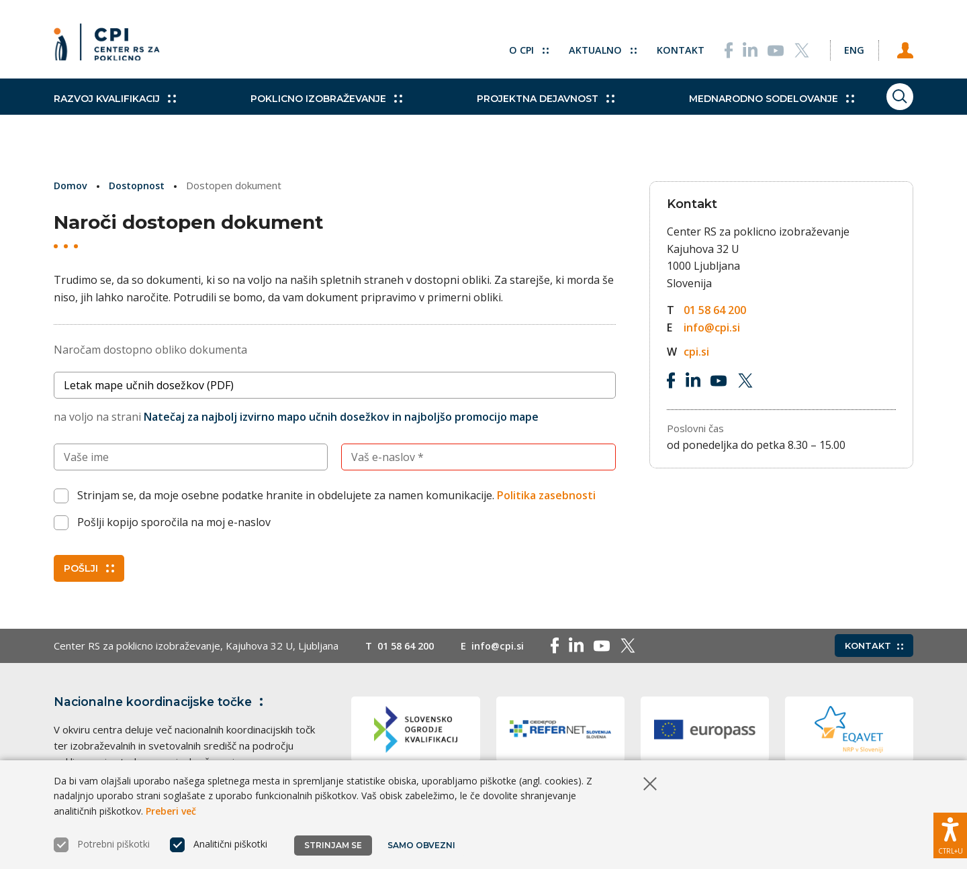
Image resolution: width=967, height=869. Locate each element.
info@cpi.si (712, 327)
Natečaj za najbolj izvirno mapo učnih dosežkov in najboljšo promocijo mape (341, 416)
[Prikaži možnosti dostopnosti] (950, 832)
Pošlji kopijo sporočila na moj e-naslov (174, 522)
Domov (71, 185)
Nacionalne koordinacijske (163, 701)
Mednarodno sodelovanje (730, 114)
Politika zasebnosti (546, 495)
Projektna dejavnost (518, 114)
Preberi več (171, 811)
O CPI (512, 47)
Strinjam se (333, 845)
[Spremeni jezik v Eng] (846, 47)
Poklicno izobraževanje (312, 114)
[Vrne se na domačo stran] (111, 47)
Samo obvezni (423, 845)
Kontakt (666, 47)
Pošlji (89, 568)
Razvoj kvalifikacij (115, 114)
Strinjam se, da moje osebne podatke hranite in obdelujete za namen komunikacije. (336, 495)
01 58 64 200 (715, 310)
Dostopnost (141, 185)
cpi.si (696, 351)
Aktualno (587, 47)
